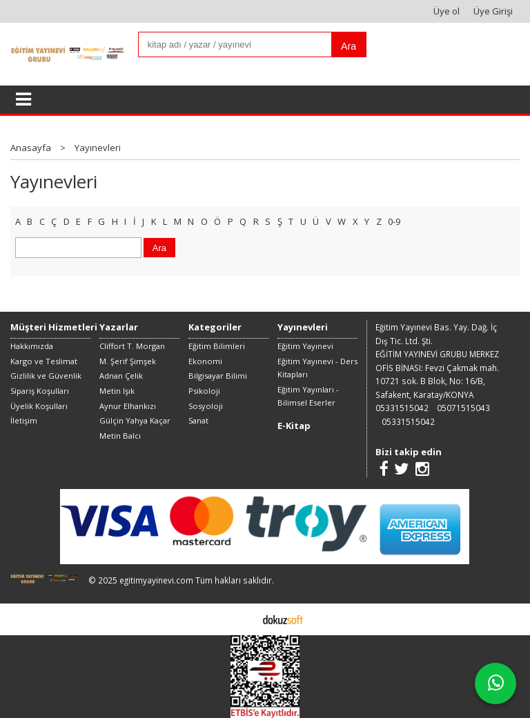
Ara (348, 46)
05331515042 (402, 407)
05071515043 (463, 407)
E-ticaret (243, 618)
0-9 (394, 221)
